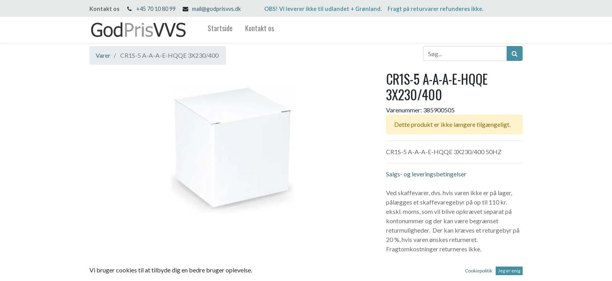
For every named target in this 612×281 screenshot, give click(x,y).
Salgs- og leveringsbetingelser (426, 174)
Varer (103, 55)
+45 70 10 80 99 (156, 8)
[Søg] (515, 53)
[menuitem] (220, 30)
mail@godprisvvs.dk (216, 8)
